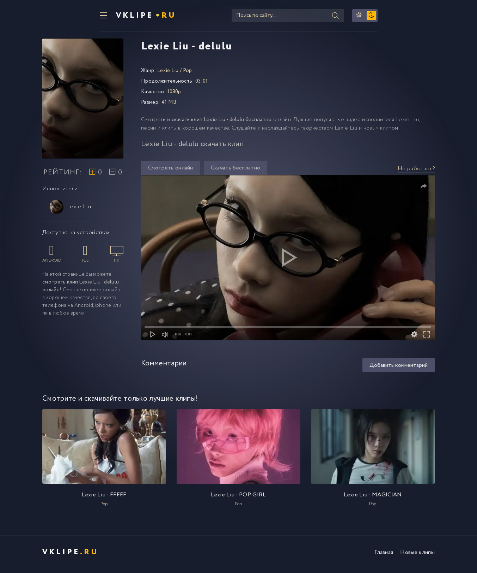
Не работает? (416, 173)
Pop (187, 75)
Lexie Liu (70, 211)
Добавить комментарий (398, 369)
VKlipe (91, 17)
